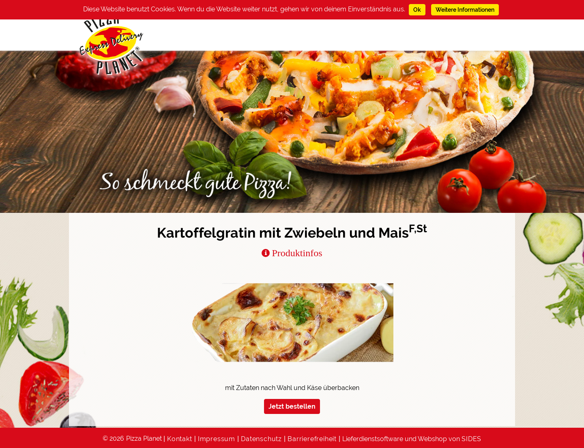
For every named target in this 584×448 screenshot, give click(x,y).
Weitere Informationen (465, 9)
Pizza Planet (144, 438)
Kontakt (179, 439)
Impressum (216, 439)
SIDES (471, 439)
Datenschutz (261, 439)
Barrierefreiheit (312, 439)
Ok (417, 9)
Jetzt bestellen (292, 406)
